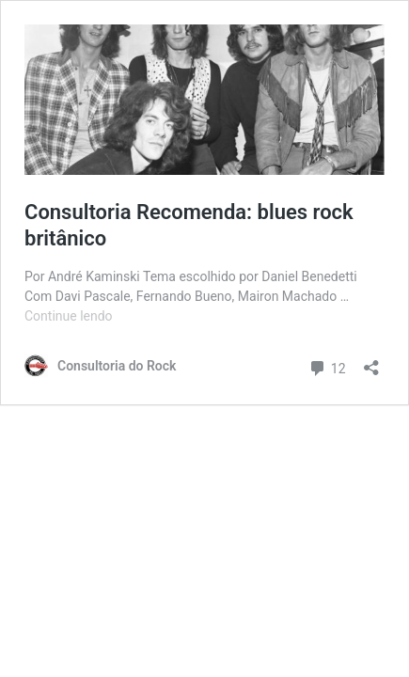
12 (326, 366)
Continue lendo (68, 315)
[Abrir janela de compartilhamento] (371, 361)
